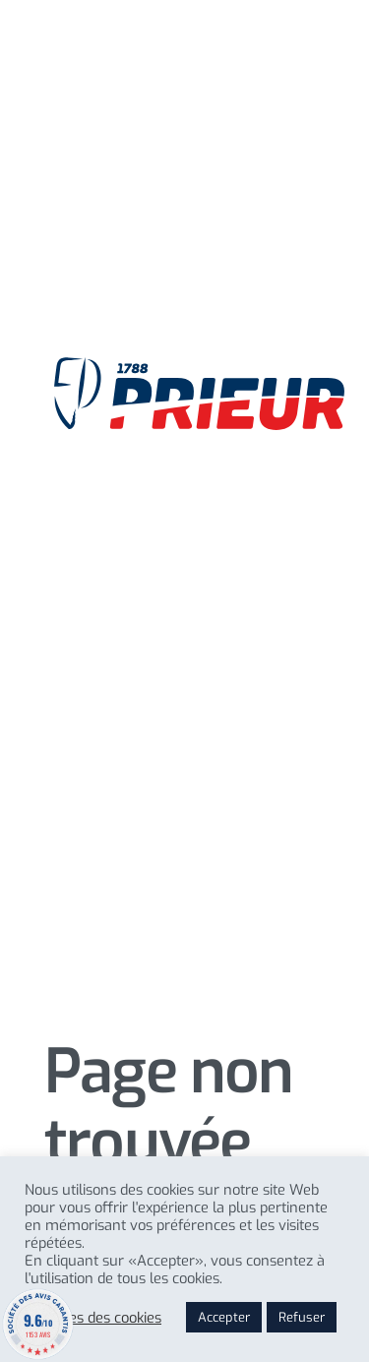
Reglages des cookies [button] (93, 1318)
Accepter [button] (224, 1317)
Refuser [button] (301, 1317)
